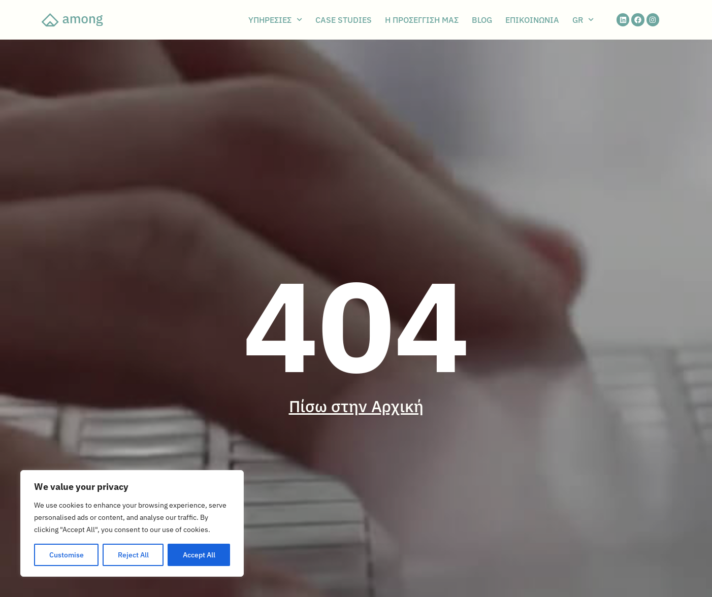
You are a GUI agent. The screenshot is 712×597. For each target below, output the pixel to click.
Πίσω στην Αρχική (356, 406)
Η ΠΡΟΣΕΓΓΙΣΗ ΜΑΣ (422, 20)
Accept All (199, 554)
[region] (132, 523)
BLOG (482, 20)
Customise (66, 554)
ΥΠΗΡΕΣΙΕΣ (275, 19)
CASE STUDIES (343, 20)
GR (583, 19)
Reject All (133, 554)
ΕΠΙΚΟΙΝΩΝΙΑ (532, 20)
